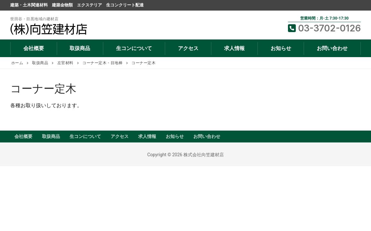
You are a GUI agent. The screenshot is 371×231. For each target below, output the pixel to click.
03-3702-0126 (324, 28)
